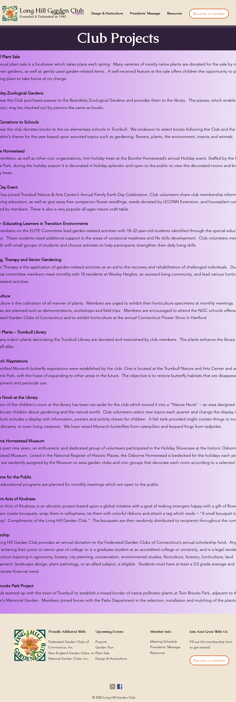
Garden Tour (104, 647)
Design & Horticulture (111, 658)
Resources (157, 653)
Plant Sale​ (102, 653)
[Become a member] (209, 13)
